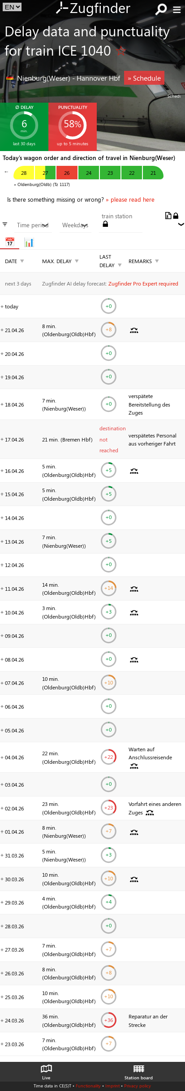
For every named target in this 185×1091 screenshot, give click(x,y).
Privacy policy (137, 1085)
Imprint (112, 1085)
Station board (139, 1070)
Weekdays (75, 225)
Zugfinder (92, 8)
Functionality (88, 1085)
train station (117, 216)
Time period (33, 225)
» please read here (130, 199)
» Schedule (144, 77)
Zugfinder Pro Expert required (143, 283)
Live (46, 1070)
